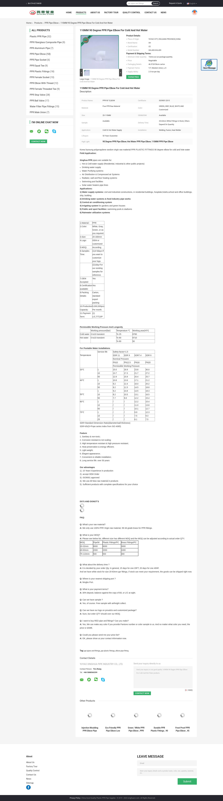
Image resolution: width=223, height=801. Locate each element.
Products (81, 12)
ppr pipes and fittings (92, 651)
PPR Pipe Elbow (52, 23)
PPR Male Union (38, 112)
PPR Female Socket (39, 77)
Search (155, 3)
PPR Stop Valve (37, 94)
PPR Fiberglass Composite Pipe (46, 42)
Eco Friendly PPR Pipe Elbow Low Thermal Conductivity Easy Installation (113, 729)
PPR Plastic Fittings (40, 71)
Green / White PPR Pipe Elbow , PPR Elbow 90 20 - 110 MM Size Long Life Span (136, 729)
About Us (95, 12)
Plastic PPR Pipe (38, 36)
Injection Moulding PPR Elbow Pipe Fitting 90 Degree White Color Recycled (89, 729)
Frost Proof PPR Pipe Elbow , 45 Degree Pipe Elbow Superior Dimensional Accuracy (182, 729)
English (193, 3)
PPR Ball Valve (37, 100)
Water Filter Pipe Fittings (42, 106)
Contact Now (133, 77)
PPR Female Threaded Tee (43, 89)
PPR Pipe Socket (38, 59)
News (163, 12)
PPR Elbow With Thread (41, 83)
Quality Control (131, 12)
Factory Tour (111, 12)
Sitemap (30, 783)
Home (69, 12)
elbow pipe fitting (121, 651)
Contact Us (150, 12)
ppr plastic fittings (108, 651)
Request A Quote (175, 3)
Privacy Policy (75, 798)
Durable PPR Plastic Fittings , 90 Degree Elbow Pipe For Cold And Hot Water (159, 729)
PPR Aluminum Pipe (40, 48)
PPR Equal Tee (37, 65)
